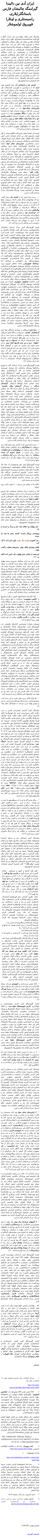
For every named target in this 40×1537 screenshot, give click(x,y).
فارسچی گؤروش (33, 1534)
